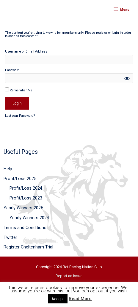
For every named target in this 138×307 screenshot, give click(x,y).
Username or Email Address (26, 51)
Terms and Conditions (25, 227)
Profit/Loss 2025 (20, 178)
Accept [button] (57, 299)
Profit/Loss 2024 (26, 188)
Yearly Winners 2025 (23, 208)
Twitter (10, 237)
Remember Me (18, 90)
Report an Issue (69, 276)
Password (12, 70)
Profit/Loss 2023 (26, 198)
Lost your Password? (20, 116)
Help (8, 168)
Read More (80, 298)
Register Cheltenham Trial (28, 247)
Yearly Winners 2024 (29, 217)
